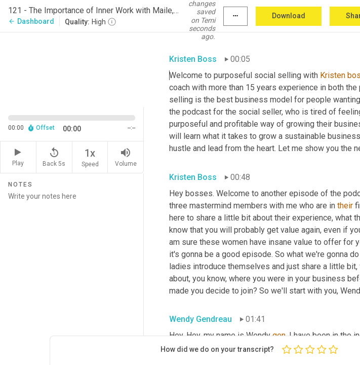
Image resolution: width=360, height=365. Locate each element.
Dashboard (31, 21)
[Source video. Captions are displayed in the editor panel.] (72, 68)
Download (288, 16)
